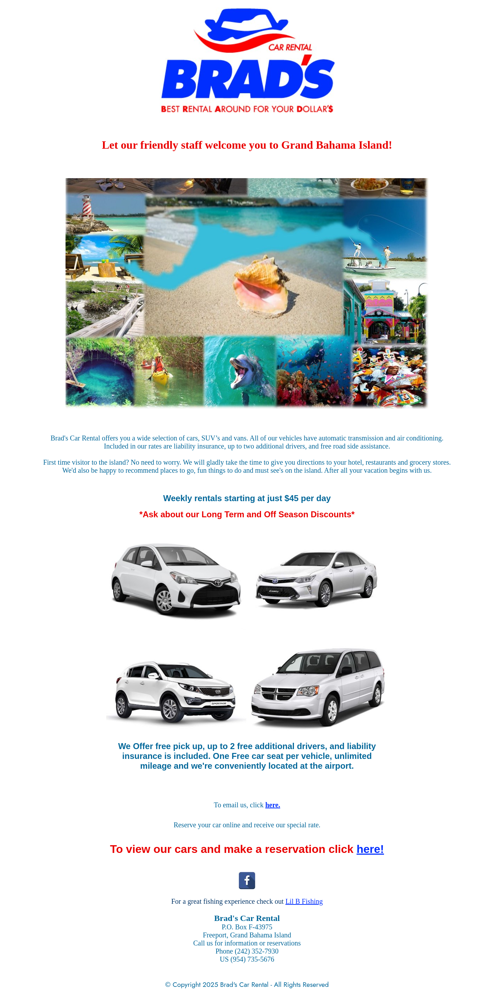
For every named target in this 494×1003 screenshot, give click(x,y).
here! (370, 849)
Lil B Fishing (304, 901)
